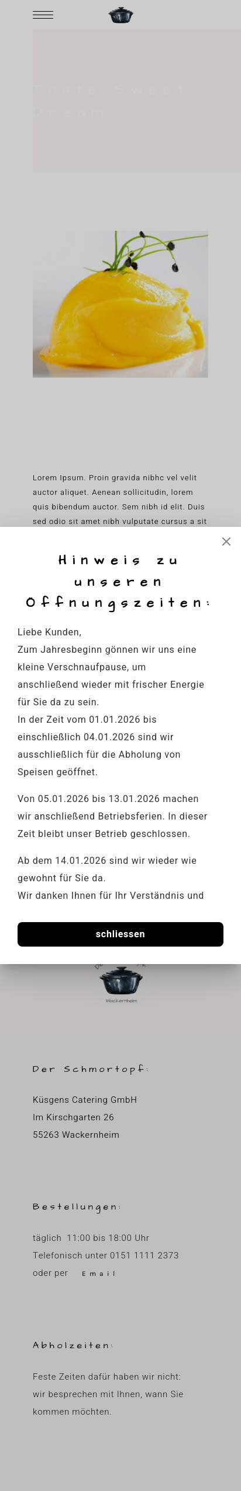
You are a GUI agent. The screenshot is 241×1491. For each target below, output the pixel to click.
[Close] (226, 541)
